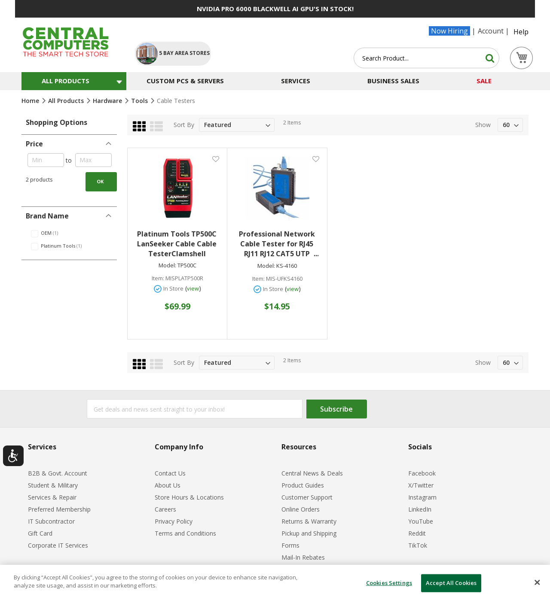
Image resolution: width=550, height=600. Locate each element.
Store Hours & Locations (189, 497)
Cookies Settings (389, 583)
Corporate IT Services (58, 545)
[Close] (537, 582)
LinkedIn (419, 509)
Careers (165, 509)
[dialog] (275, 582)
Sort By (184, 125)
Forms (290, 545)
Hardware (108, 101)
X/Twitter (421, 485)
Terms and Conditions (185, 533)
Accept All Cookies (451, 583)
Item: (158, 278)
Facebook (422, 473)
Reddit (417, 533)
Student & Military (53, 485)
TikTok (417, 545)
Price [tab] (34, 143)
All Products (67, 101)
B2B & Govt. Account (57, 473)
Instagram (422, 497)
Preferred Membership (59, 509)
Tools (140, 101)
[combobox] (426, 58)
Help (521, 31)
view (193, 288)
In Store (173, 288)
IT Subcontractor (51, 521)
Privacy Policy (173, 521)
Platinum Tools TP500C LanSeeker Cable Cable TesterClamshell (177, 243)
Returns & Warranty (308, 521)
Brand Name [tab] (47, 216)
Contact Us (170, 473)
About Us (167, 485)
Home (31, 101)
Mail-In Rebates (303, 557)
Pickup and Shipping (308, 533)
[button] (215, 158)
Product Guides (302, 485)
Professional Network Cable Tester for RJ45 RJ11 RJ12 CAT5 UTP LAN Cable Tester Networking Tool (278, 244)
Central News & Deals (312, 473)
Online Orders (300, 509)
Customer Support (307, 497)
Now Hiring (449, 31)
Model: (167, 265)
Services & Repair (52, 497)
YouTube (420, 521)
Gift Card (40, 533)
